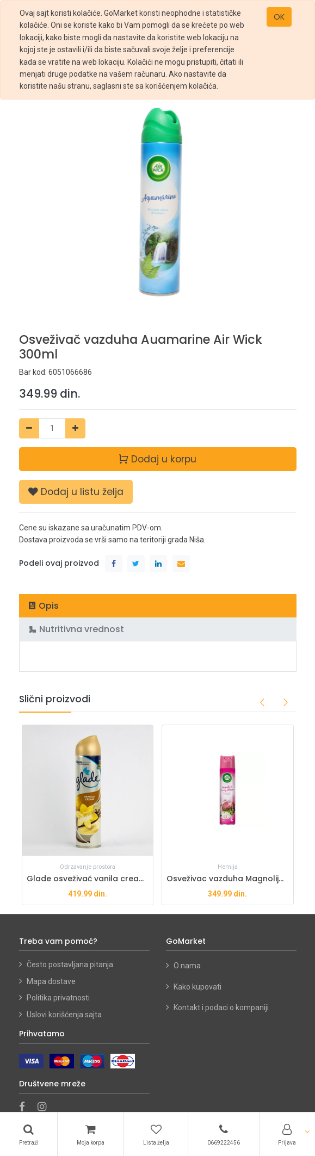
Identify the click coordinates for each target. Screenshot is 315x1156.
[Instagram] (45, 1107)
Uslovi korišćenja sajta (64, 1014)
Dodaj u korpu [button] (157, 458)
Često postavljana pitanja (70, 964)
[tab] (158, 605)
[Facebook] (25, 1107)
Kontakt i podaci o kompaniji (221, 1007)
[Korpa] (90, 1134)
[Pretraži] (28, 1134)
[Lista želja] (156, 1134)
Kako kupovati (198, 986)
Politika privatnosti (58, 997)
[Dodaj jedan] (75, 428)
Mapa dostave (51, 981)
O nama (187, 965)
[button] (76, 492)
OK (279, 16)
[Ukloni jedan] (29, 428)
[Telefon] (223, 1134)
